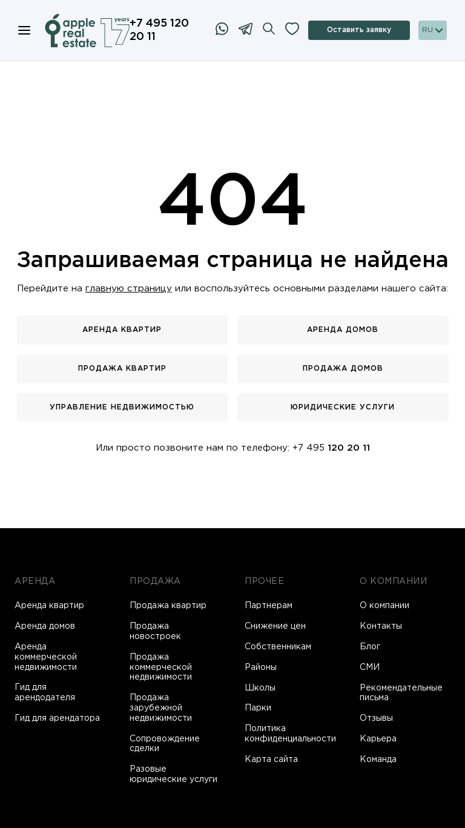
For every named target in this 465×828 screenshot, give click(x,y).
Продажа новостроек (155, 631)
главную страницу (128, 289)
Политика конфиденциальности (290, 734)
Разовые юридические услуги (173, 774)
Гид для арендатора (57, 718)
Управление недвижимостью (122, 407)
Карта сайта (271, 759)
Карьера (378, 739)
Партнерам (268, 605)
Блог (370, 647)
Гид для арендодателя (45, 692)
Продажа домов (343, 368)
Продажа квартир (122, 368)
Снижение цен (275, 626)
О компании (384, 605)
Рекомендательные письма (401, 693)
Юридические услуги (343, 407)
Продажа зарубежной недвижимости (161, 708)
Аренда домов (342, 329)
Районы (261, 667)
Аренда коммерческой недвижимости (46, 657)
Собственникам (278, 647)
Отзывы (376, 718)
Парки (258, 708)
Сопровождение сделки (165, 744)
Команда (378, 759)
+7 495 (331, 448)
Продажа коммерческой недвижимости (161, 667)
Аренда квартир (122, 329)
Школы (260, 688)
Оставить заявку (359, 30)
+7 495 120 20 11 (159, 30)
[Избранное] (292, 30)
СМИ (370, 667)
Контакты (381, 626)
